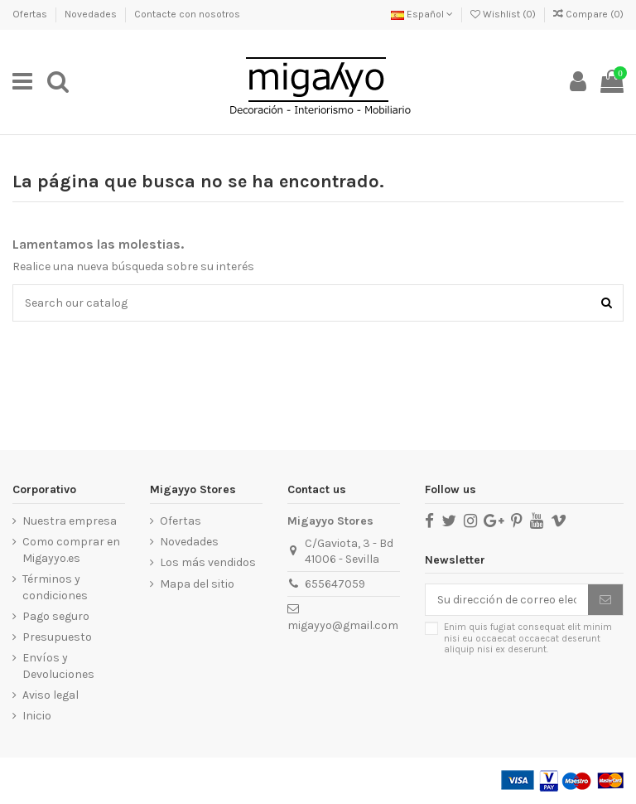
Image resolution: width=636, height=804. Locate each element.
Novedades (92, 14)
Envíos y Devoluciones (58, 666)
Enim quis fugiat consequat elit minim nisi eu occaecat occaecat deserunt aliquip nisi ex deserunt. (528, 638)
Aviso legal (50, 695)
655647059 (335, 584)
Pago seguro (55, 616)
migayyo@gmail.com (342, 625)
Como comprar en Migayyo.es (71, 550)
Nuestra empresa (69, 521)
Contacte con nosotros (187, 14)
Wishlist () (504, 14)
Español (422, 14)
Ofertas (31, 14)
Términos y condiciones (55, 587)
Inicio (36, 716)
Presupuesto (57, 637)
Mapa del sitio (197, 584)
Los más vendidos (208, 562)
